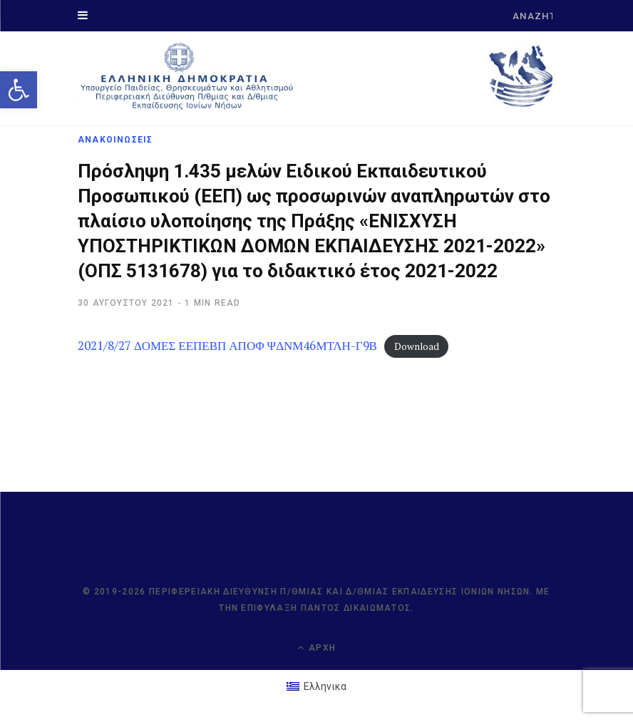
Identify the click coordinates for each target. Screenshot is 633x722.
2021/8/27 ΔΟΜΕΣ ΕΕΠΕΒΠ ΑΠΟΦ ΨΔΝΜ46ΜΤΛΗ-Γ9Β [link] (227, 345)
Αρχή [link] (316, 647)
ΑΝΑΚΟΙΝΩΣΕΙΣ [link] (115, 140)
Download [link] (416, 346)
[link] (18, 89)
